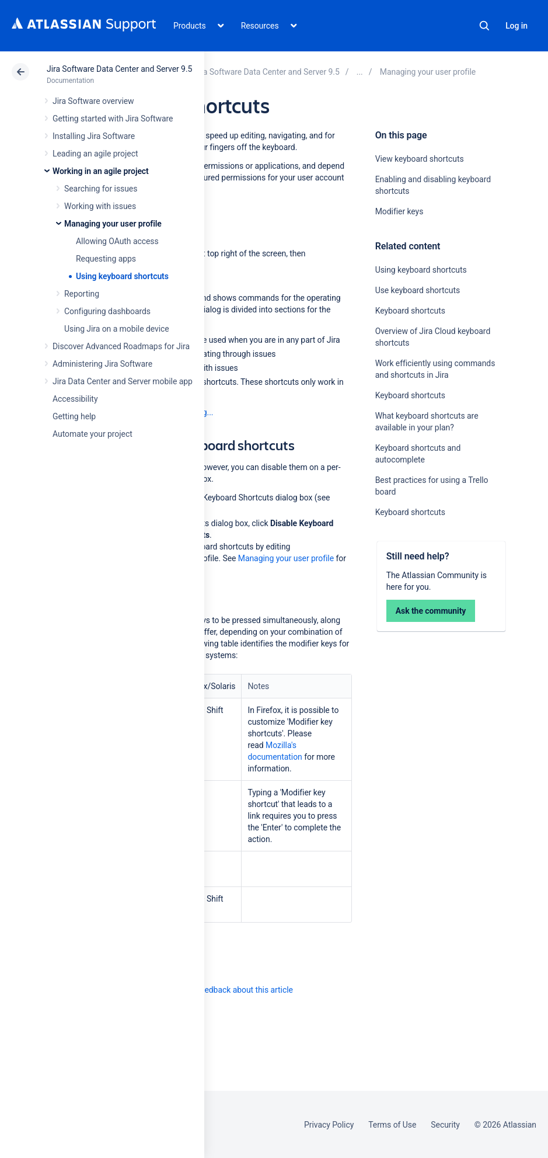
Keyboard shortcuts (410, 310)
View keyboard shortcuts (419, 159)
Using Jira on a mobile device (116, 328)
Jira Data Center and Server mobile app (123, 381)
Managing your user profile (113, 223)
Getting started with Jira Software (113, 118)
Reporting (81, 293)
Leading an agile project (95, 153)
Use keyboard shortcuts (417, 290)
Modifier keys (399, 211)
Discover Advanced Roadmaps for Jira (121, 346)
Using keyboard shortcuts (122, 276)
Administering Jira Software (102, 363)
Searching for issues (100, 188)
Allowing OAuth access (117, 241)
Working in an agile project (101, 171)
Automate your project (92, 434)
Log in (516, 25)
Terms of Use (392, 1124)
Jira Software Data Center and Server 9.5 (119, 69)
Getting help (74, 416)
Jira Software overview (93, 101)
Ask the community (431, 610)
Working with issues (100, 206)
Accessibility (75, 399)
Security (445, 1124)
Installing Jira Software (94, 136)
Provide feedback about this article (231, 989)
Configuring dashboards (107, 311)
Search (484, 25)
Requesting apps (106, 258)
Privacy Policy (329, 1124)
